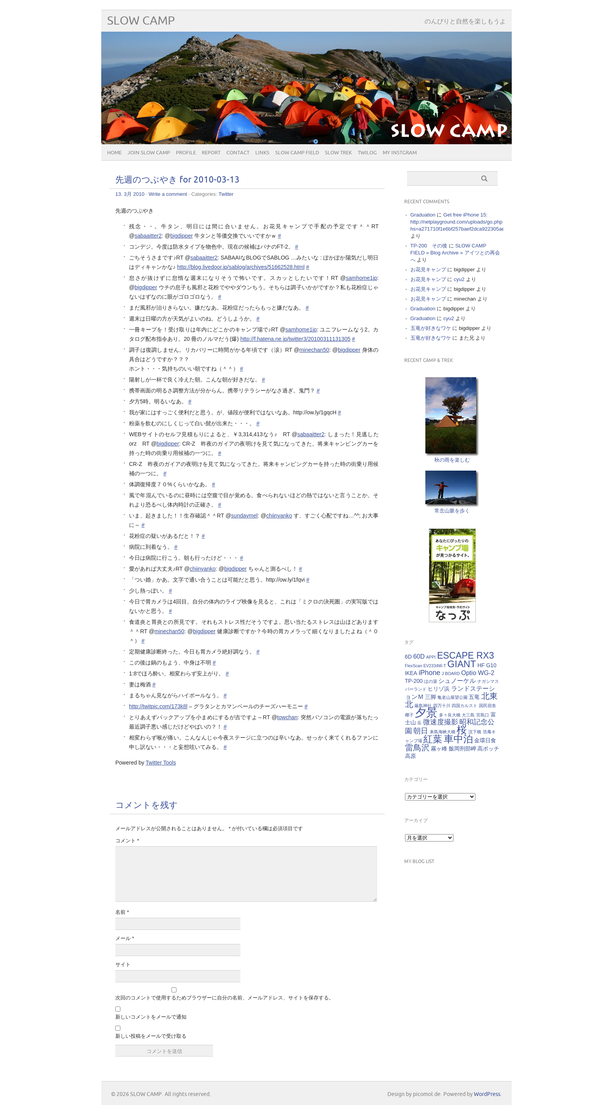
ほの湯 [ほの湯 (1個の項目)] (430, 681)
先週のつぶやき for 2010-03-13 (177, 180)
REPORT (211, 153)
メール (124, 938)
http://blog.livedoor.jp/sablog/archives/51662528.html (241, 267)
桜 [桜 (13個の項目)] (462, 729)
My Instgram (400, 153)
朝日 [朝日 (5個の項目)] (420, 731)
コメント (127, 841)
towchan (287, 717)
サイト (123, 964)
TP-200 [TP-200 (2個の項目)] (414, 681)
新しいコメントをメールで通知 (150, 1017)
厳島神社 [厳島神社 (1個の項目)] (423, 705)
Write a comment (168, 194)
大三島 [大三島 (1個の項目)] (468, 715)
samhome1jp (361, 278)
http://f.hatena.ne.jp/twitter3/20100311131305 (295, 339)
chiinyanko (279, 515)
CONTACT (237, 153)
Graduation (423, 215)
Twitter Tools (161, 762)
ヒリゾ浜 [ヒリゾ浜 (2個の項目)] (439, 689)
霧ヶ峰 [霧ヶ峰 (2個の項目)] (439, 748)
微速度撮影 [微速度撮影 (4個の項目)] (440, 722)
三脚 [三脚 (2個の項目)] (430, 697)
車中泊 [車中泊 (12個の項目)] (458, 738)
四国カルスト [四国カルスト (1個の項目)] (464, 705)
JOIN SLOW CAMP (148, 153)
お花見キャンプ (428, 269)
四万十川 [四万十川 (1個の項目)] (441, 705)
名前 (122, 912)
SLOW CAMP (141, 21)
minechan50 (314, 350)
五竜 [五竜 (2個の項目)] (474, 697)
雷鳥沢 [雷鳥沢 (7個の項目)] (417, 747)
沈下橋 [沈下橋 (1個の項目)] (474, 731)
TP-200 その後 (429, 246)
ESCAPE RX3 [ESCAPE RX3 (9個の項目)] (465, 655)
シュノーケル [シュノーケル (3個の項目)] (457, 680)
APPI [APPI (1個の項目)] (431, 657)
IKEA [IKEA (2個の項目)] (411, 673)
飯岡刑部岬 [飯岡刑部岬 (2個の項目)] (462, 748)
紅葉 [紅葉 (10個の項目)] (432, 739)
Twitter (226, 194)
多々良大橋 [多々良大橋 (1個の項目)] (450, 715)
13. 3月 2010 (129, 194)
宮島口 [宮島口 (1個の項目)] (482, 715)
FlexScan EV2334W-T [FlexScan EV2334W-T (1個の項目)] (425, 665)
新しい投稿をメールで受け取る (150, 1036)
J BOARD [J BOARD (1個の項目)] (451, 673)
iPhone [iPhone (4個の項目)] (430, 673)
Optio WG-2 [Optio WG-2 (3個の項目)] (478, 672)
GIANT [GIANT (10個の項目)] (461, 664)
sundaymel (244, 515)
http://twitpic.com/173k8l (158, 706)
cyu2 (459, 279)
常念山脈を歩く (452, 511)
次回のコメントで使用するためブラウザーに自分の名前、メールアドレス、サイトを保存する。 (224, 998)
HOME (114, 153)
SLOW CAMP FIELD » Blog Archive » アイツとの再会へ (455, 253)
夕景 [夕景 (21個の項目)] (426, 712)
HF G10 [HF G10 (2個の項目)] (486, 665)
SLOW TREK (338, 153)
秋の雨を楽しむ (452, 460)
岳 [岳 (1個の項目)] (419, 722)
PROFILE (186, 153)
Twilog (367, 153)
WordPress (487, 1094)
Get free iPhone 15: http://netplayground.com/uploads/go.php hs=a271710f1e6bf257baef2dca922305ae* (458, 222)
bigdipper (181, 236)
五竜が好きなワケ (430, 328)
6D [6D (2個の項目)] (408, 657)
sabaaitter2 (147, 236)
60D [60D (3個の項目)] (419, 656)
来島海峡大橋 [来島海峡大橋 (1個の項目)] (442, 731)
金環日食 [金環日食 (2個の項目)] (485, 740)
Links (262, 153)
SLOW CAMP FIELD (297, 153)
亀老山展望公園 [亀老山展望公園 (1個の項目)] (452, 697)
